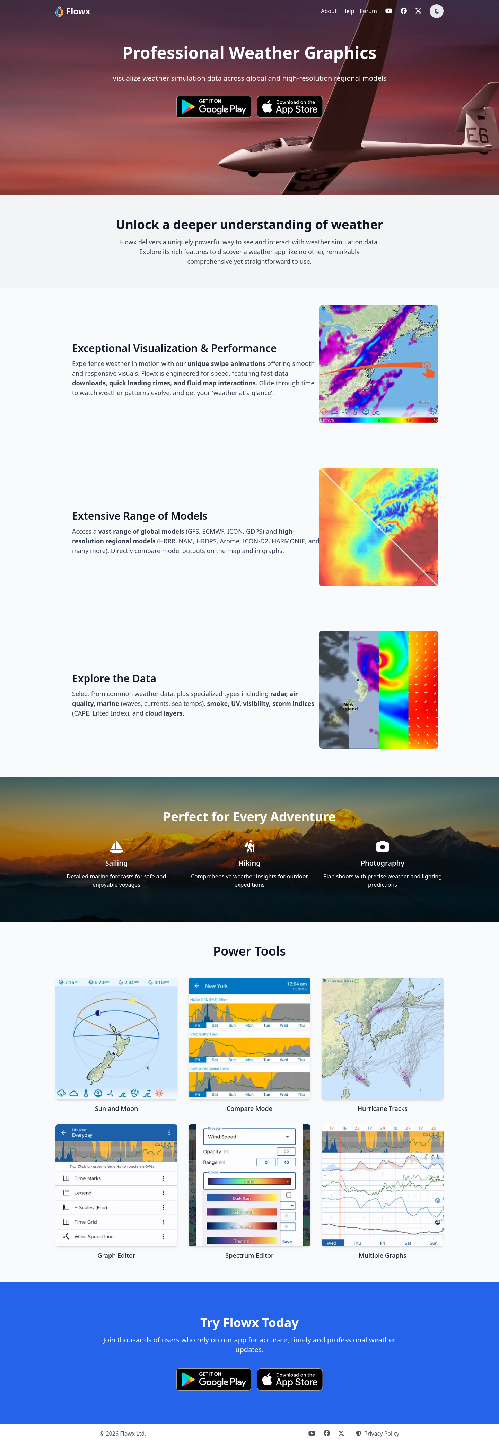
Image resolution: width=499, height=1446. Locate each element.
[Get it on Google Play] (213, 107)
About (328, 11)
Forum (368, 11)
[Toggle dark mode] (437, 11)
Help (348, 11)
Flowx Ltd (132, 1433)
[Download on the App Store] (290, 107)
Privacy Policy (377, 1433)
